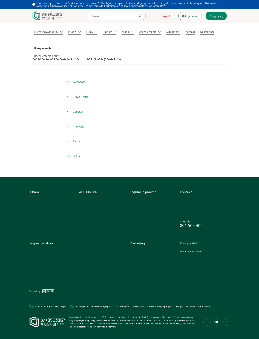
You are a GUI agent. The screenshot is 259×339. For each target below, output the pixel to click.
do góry (226, 322)
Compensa (79, 82)
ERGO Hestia (80, 96)
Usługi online (190, 16)
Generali (78, 111)
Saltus (76, 141)
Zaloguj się (216, 16)
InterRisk (78, 126)
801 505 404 (191, 225)
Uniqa (76, 156)
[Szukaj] (116, 16)
